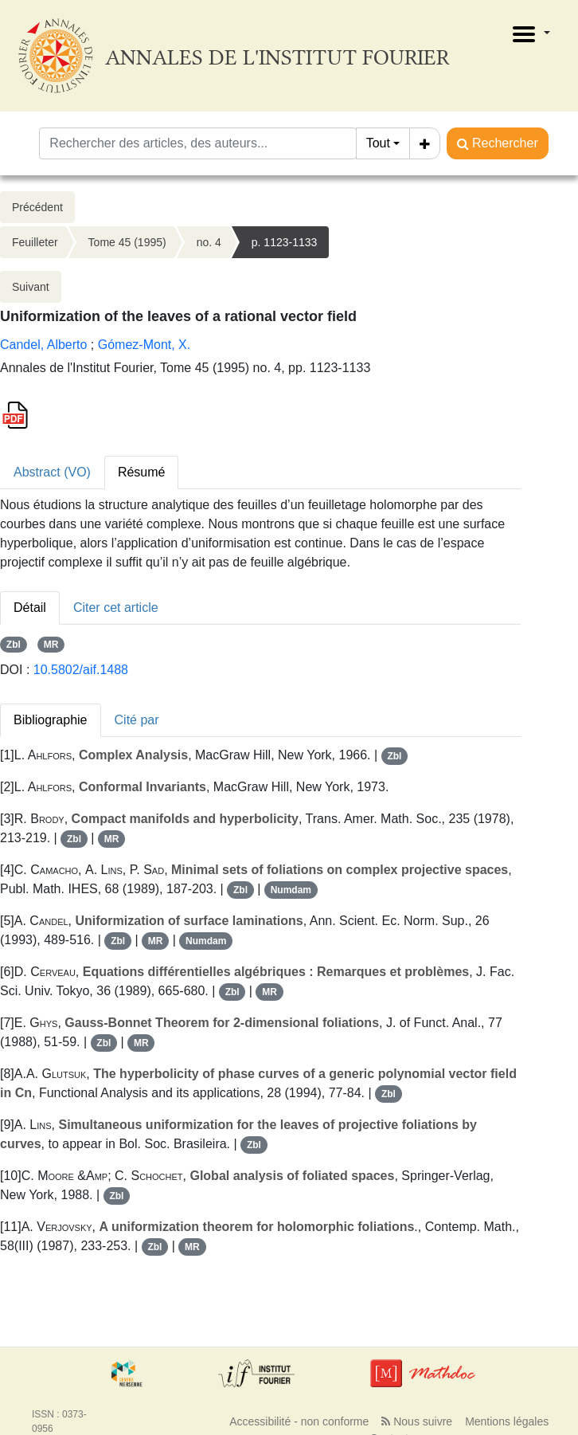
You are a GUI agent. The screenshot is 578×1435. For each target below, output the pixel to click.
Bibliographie (51, 720)
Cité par (137, 720)
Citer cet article (115, 607)
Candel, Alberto (43, 344)
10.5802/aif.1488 (80, 669)
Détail (30, 607)
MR (51, 644)
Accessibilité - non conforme (299, 1421)
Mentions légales (507, 1421)
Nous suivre (416, 1421)
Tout (378, 143)
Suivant (30, 286)
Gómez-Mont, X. (144, 344)
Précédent (37, 207)
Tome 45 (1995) (127, 242)
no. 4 (209, 242)
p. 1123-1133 (285, 242)
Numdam (291, 890)
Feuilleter (35, 242)
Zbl (13, 644)
